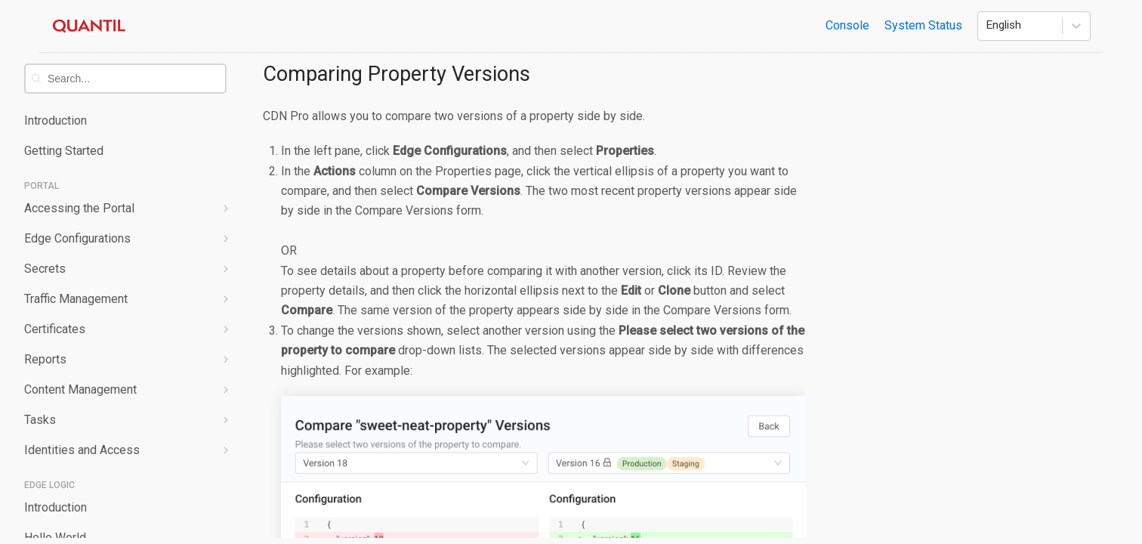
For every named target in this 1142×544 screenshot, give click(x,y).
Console (847, 25)
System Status (923, 25)
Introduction (55, 120)
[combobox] (136, 78)
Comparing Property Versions (396, 74)
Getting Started (63, 151)
